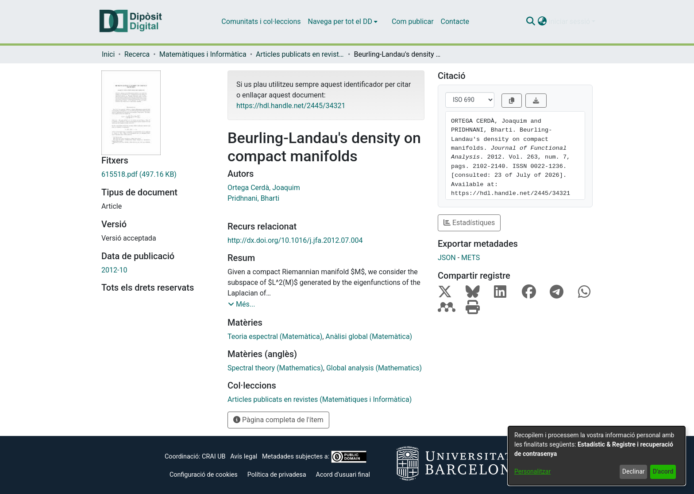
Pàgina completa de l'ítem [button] (278, 420)
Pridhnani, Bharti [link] (253, 198)
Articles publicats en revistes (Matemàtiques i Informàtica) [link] (300, 54)
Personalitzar (532, 471)
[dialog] (596, 455)
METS (470, 257)
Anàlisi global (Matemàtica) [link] (368, 336)
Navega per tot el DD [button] (340, 21)
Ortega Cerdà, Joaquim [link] (263, 187)
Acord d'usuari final (343, 474)
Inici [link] (108, 54)
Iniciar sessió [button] (570, 21)
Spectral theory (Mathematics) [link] (275, 368)
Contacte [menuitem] (455, 21)
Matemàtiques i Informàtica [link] (203, 54)
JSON (447, 257)
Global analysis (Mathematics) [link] (374, 368)
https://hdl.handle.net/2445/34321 (290, 105)
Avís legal (243, 456)
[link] (157, 174)
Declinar (633, 471)
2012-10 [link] (114, 270)
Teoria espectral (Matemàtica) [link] (274, 336)
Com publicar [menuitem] (413, 21)
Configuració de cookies (204, 474)
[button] (530, 21)
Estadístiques (469, 222)
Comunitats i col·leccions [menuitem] (261, 21)
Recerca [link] (137, 54)
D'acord (663, 471)
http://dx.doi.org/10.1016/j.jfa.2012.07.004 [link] (295, 240)
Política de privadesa (276, 474)
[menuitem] (343, 22)
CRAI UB (213, 456)
